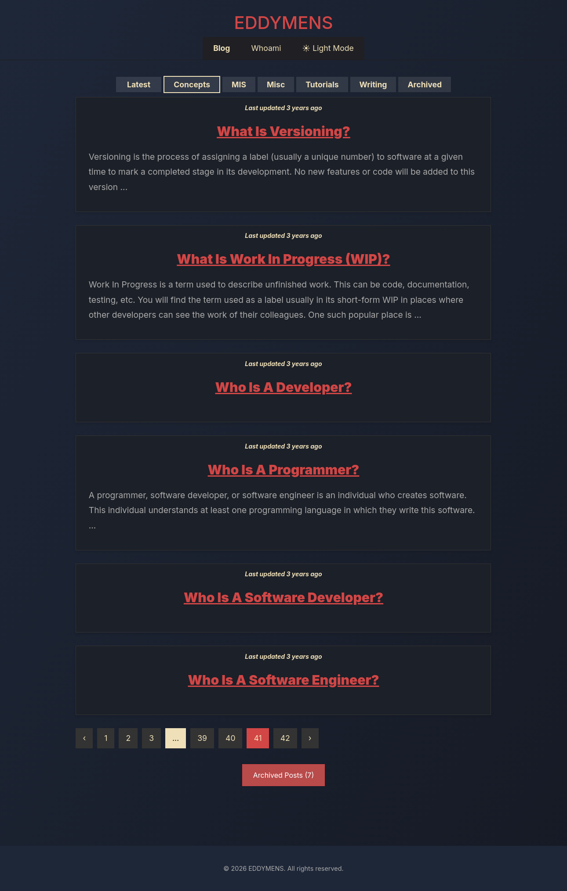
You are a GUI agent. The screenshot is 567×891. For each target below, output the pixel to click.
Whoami (266, 48)
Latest (139, 84)
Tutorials (322, 84)
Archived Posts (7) (283, 775)
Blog (221, 48)
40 (230, 738)
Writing (373, 84)
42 (285, 738)
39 (202, 738)
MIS (239, 84)
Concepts (192, 84)
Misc (275, 84)
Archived (424, 84)
